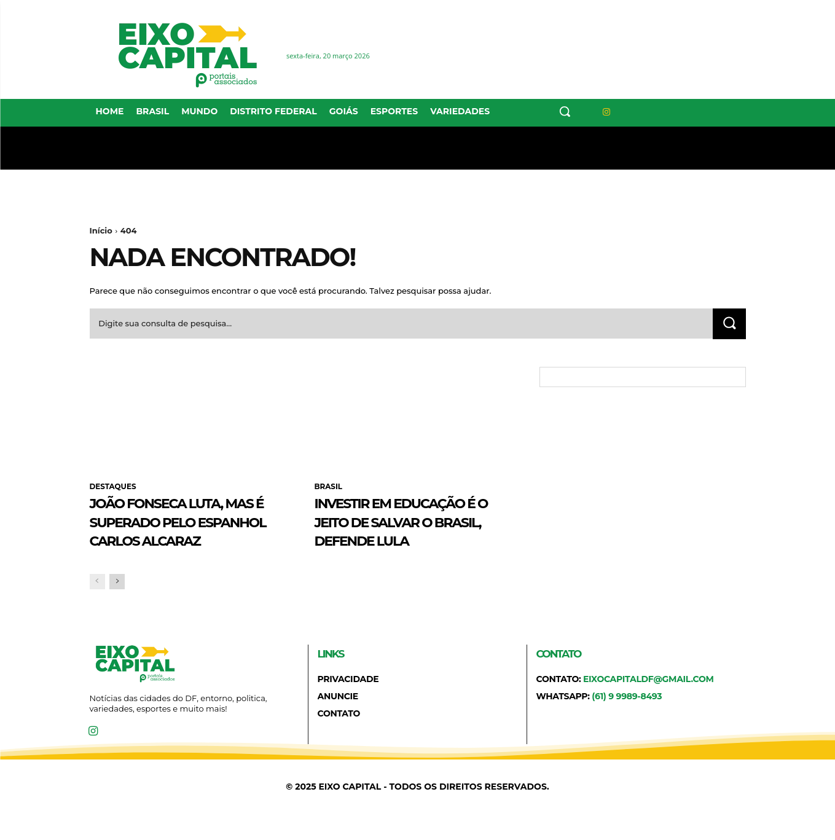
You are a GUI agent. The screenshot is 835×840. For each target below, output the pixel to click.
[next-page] (117, 601)
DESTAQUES (113, 487)
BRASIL (329, 487)
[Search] (729, 324)
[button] (564, 111)
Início (101, 230)
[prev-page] (97, 601)
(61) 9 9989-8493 (627, 716)
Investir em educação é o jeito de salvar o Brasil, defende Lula (415, 521)
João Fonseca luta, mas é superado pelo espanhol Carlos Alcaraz (187, 531)
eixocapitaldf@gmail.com (648, 698)
